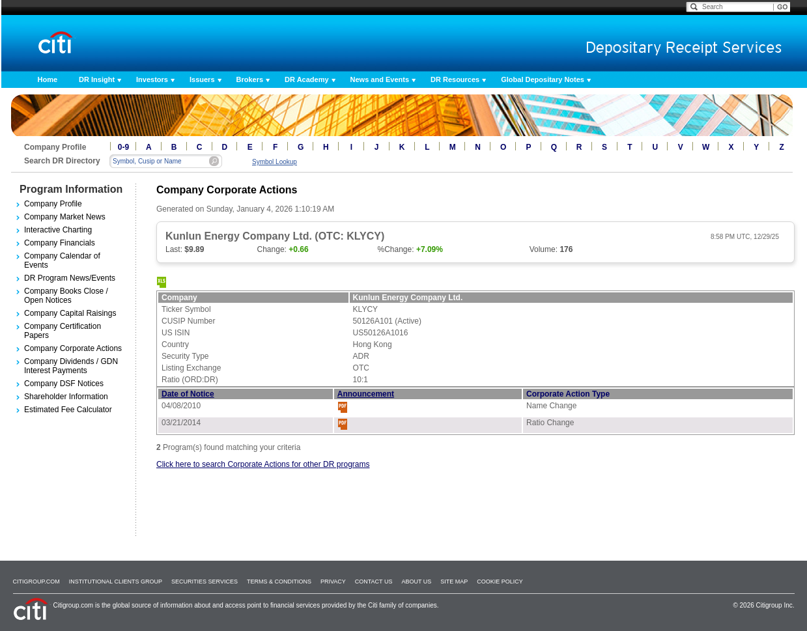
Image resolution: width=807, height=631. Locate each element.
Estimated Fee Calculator (68, 409)
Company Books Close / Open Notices (66, 296)
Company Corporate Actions (73, 348)
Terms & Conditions (279, 581)
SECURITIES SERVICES (204, 581)
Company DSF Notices (64, 383)
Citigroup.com (36, 581)
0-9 (123, 147)
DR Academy (306, 79)
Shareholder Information (66, 396)
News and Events (379, 79)
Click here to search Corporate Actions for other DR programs (262, 464)
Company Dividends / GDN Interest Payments (71, 366)
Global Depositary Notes (542, 79)
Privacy (333, 581)
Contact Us (374, 581)
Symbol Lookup (274, 161)
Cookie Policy (500, 581)
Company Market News (65, 216)
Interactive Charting (58, 229)
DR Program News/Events (69, 278)
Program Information (71, 189)
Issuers (202, 79)
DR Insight (97, 79)
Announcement (365, 394)
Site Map (454, 581)
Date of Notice (188, 394)
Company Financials (59, 242)
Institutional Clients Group (115, 581)
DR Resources (455, 79)
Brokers (250, 79)
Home (48, 79)
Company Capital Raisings (70, 313)
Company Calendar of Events (62, 260)
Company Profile (53, 203)
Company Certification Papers (62, 331)
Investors (152, 79)
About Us (416, 581)
